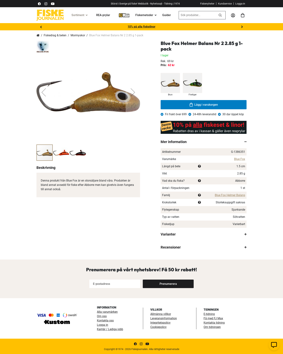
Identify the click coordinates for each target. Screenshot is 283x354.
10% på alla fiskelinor (141, 26)
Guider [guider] (166, 15)
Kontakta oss (105, 320)
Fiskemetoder (144, 15)
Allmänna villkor (160, 314)
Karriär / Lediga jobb (110, 329)
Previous (41, 27)
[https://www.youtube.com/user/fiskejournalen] (53, 3)
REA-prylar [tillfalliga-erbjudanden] (103, 15)
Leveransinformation (163, 318)
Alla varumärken (107, 312)
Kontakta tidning (214, 322)
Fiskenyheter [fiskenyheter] (207, 3)
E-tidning (209, 314)
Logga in (240, 3)
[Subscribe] (168, 284)
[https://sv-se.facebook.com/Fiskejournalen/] (39, 3)
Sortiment (77, 15)
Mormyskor (78, 35)
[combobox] (197, 15)
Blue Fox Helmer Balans (230, 195)
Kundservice (225, 3)
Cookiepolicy (158, 327)
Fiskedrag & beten (55, 35)
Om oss (102, 316)
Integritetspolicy (160, 322)
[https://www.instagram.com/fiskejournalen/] (45, 3)
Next (242, 27)
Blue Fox (239, 159)
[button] (43, 92)
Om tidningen (212, 327)
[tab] (204, 141)
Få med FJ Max (213, 318)
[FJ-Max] (124, 15)
